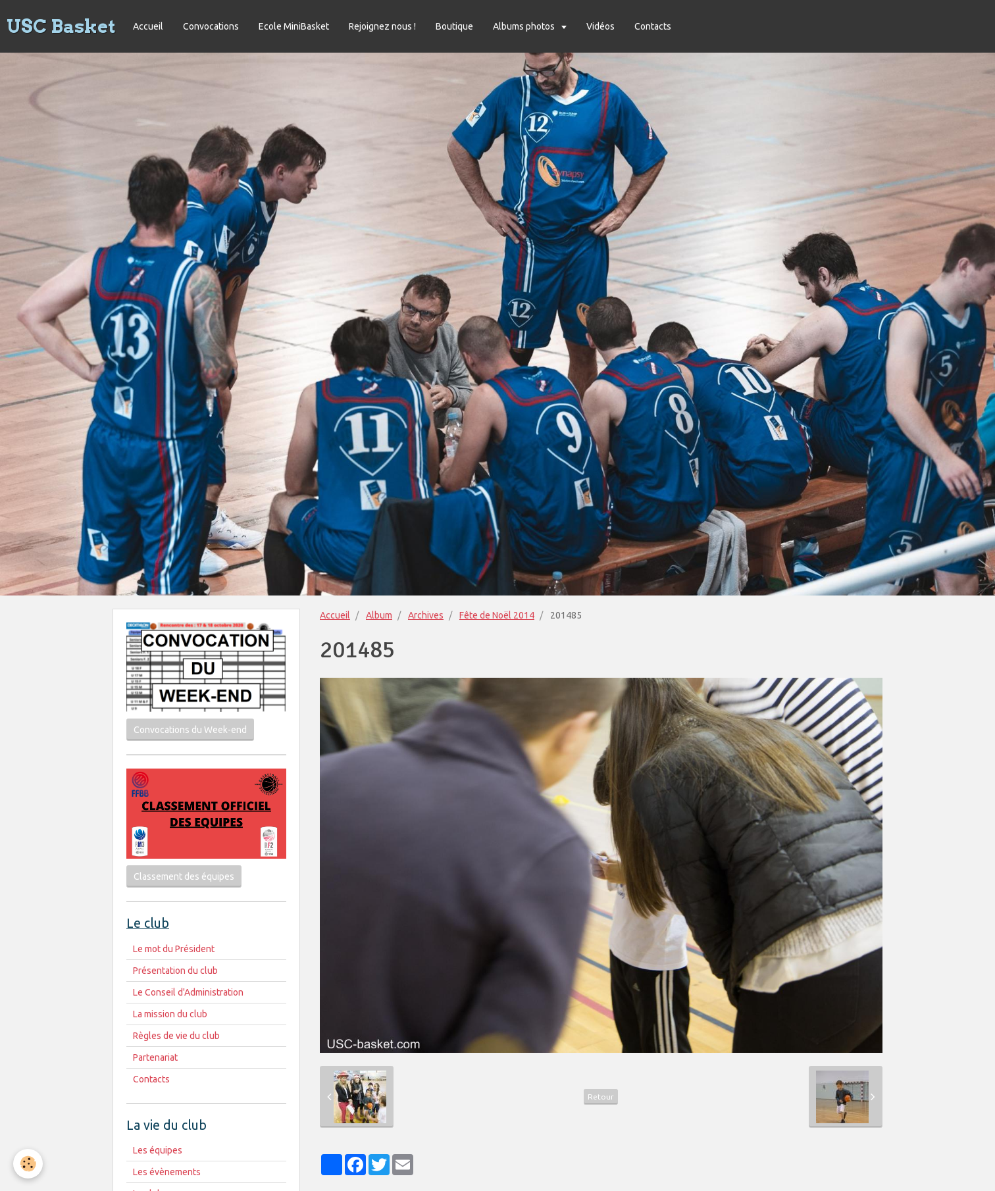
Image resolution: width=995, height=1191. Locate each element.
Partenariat (155, 1057)
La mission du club (170, 1014)
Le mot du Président (174, 949)
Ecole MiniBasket (294, 26)
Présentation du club (175, 970)
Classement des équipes (184, 876)
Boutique (454, 26)
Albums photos (525, 26)
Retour (601, 1096)
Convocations (211, 26)
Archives (426, 615)
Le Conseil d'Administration (188, 992)
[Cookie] (28, 1163)
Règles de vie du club (176, 1035)
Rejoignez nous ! (382, 26)
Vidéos (600, 26)
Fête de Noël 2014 (496, 615)
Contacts (652, 26)
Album (379, 615)
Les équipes (157, 1150)
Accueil (148, 26)
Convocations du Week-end (190, 729)
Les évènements (167, 1172)
